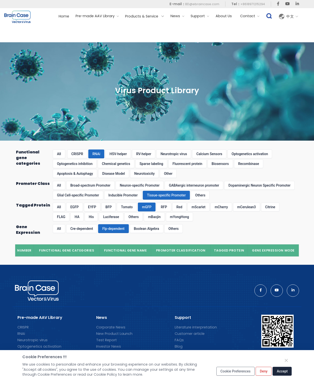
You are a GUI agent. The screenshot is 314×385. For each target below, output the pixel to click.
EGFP (74, 207)
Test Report (106, 340)
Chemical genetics (116, 164)
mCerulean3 (246, 207)
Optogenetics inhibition (74, 164)
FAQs (179, 340)
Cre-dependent (81, 229)
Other (168, 174)
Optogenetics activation (250, 154)
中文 (292, 16)
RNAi (96, 154)
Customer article (190, 333)
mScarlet (198, 207)
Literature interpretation (196, 327)
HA (77, 217)
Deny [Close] (263, 371)
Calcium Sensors (209, 154)
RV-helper (143, 154)
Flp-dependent (113, 229)
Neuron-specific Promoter (139, 185)
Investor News (108, 346)
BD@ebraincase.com (202, 4)
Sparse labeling (151, 164)
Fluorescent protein (187, 164)
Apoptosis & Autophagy (75, 174)
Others (200, 195)
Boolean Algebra (146, 229)
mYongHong (179, 217)
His (91, 217)
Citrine (270, 207)
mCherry (221, 207)
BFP (108, 207)
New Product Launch (114, 333)
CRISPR (77, 154)
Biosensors (220, 164)
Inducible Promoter (123, 195)
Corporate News (110, 327)
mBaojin (154, 217)
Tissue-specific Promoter (166, 195)
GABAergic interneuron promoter (194, 185)
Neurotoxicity (144, 174)
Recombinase (248, 164)
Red (179, 207)
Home (64, 16)
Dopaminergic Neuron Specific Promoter (259, 185)
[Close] (286, 360)
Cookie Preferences (236, 371)
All (59, 154)
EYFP (92, 207)
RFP (164, 207)
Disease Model (113, 174)
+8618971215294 (252, 4)
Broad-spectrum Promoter (90, 185)
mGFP (146, 207)
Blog (179, 346)
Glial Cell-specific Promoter (78, 195)
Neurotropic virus (173, 154)
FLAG (61, 217)
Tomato (127, 207)
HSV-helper (118, 154)
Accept (282, 371)
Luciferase (111, 217)
